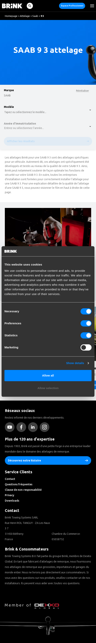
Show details (75, 363)
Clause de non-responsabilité (23, 489)
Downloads (12, 500)
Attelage (25, 16)
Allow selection (47, 388)
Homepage (11, 16)
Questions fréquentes (18, 484)
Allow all (48, 375)
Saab (35, 16)
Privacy (9, 495)
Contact (10, 478)
